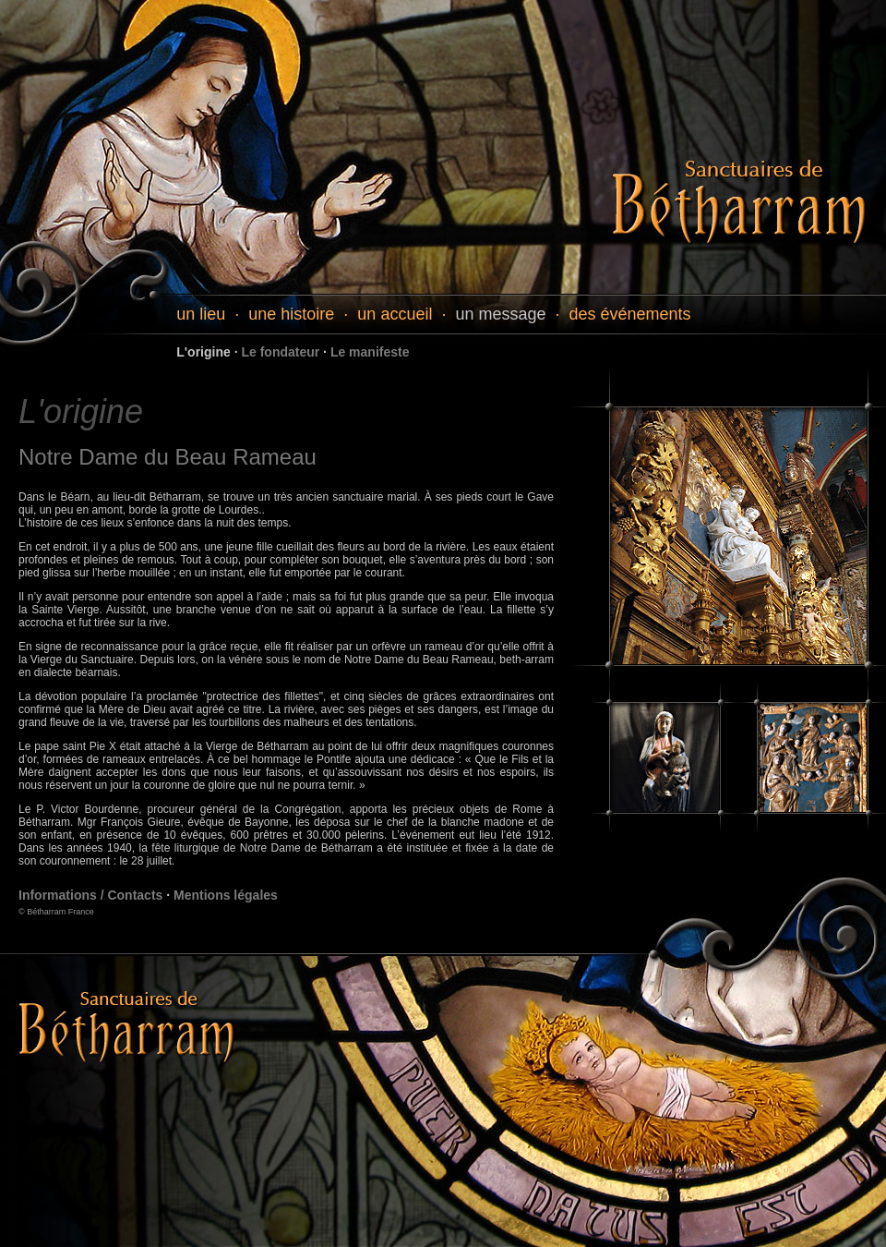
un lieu (200, 314)
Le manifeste (370, 352)
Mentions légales (226, 895)
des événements (630, 314)
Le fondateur (280, 352)
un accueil (394, 314)
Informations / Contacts (90, 895)
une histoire (291, 314)
